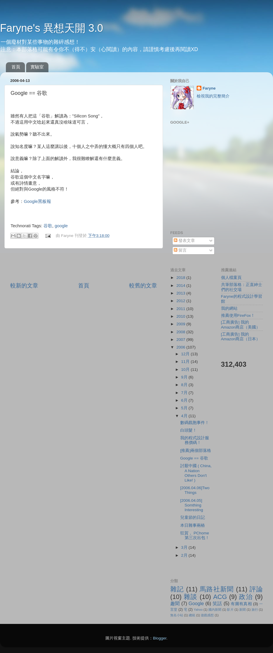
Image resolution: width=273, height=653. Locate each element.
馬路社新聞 (217, 589)
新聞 (242, 609)
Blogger (159, 638)
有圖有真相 (241, 604)
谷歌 (47, 225)
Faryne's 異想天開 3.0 (51, 28)
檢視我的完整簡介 (213, 96)
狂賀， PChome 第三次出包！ (194, 535)
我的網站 (229, 308)
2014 (181, 285)
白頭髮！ (188, 430)
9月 (184, 377)
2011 (181, 309)
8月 (184, 385)
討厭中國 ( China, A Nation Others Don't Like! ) (196, 473)
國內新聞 (214, 609)
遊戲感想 (207, 615)
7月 (184, 393)
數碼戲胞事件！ (194, 422)
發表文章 (184, 240)
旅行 (255, 609)
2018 (181, 277)
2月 (184, 555)
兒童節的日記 (192, 517)
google (61, 225)
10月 (186, 369)
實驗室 (37, 66)
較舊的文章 (143, 285)
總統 (192, 615)
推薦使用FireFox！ (238, 315)
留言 (180, 250)
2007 (181, 339)
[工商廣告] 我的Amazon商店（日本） (240, 336)
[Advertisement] (83, 265)
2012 (181, 301)
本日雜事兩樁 (192, 525)
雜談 (191, 596)
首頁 (15, 66)
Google (196, 603)
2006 (181, 347)
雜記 (177, 589)
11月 (186, 361)
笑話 (217, 603)
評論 (256, 589)
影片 (230, 609)
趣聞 (175, 603)
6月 (184, 400)
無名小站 (176, 615)
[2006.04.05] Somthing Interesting (191, 505)
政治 (246, 596)
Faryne (209, 88)
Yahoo (198, 609)
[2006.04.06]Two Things (195, 490)
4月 (184, 416)
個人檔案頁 (231, 277)
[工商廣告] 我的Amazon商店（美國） (240, 324)
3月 (184, 547)
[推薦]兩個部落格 (195, 450)
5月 (184, 408)
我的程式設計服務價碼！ (194, 440)
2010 (181, 316)
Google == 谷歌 (194, 458)
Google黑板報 (37, 201)
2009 (181, 324)
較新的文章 (24, 285)
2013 (181, 293)
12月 (186, 354)
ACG (220, 596)
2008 (181, 332)
